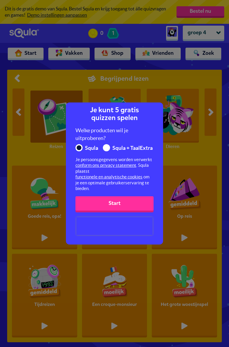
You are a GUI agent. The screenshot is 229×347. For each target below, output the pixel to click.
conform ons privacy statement (105, 165)
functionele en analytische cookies (109, 176)
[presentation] (114, 226)
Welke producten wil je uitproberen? (101, 134)
